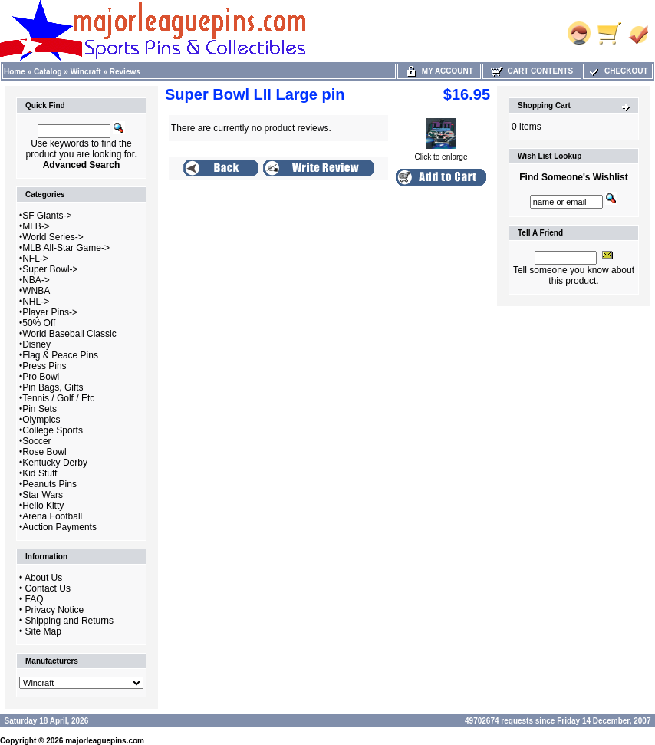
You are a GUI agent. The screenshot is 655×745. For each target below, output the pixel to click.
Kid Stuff (39, 473)
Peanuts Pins (49, 484)
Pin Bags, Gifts (52, 387)
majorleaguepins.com (104, 741)
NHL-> (35, 301)
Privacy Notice (54, 610)
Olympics (41, 419)
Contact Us (48, 588)
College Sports (52, 430)
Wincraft (86, 72)
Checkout (617, 71)
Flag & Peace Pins (60, 355)
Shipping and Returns (69, 620)
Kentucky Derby (54, 462)
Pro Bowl (40, 376)
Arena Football (52, 516)
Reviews (125, 72)
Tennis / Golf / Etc (58, 398)
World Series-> (52, 237)
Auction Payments (59, 527)
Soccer (36, 441)
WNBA (36, 290)
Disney (36, 344)
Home (14, 72)
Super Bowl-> (49, 269)
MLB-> (36, 226)
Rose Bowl (44, 452)
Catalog (48, 72)
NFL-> (35, 258)
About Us (43, 577)
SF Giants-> (46, 215)
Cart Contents (532, 71)
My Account (439, 71)
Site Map (43, 631)
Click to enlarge (441, 153)
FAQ (34, 599)
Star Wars (42, 495)
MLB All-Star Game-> (66, 247)
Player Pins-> (49, 312)
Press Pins (44, 366)
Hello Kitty (43, 505)
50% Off (38, 323)
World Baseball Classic (69, 333)
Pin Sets (39, 409)
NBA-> (36, 280)
